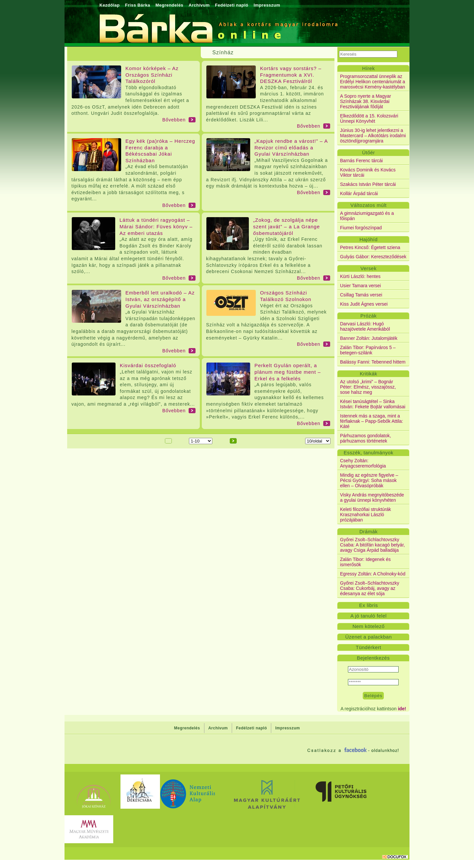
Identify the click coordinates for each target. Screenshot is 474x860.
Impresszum (266, 5)
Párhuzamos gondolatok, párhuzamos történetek (365, 438)
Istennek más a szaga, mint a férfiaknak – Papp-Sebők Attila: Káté (371, 421)
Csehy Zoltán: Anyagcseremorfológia (363, 463)
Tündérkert (369, 647)
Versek (368, 268)
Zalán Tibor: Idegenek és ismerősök (365, 562)
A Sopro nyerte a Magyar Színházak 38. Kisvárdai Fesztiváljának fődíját (365, 101)
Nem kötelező (369, 626)
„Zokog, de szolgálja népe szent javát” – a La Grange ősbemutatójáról (286, 226)
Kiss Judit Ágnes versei (364, 304)
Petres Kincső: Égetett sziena (370, 247)
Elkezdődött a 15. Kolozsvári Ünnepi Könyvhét (369, 118)
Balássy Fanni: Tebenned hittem (373, 362)
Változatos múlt (368, 205)
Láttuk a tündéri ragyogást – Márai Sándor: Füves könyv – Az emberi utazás (156, 226)
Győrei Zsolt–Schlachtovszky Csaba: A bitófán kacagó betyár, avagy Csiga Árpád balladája (372, 545)
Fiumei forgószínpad (361, 227)
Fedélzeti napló (231, 5)
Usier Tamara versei (360, 285)
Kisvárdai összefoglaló (148, 365)
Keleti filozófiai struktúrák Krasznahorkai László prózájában (365, 514)
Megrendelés (169, 5)
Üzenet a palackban (368, 637)
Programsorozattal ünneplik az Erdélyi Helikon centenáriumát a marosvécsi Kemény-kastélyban (372, 81)
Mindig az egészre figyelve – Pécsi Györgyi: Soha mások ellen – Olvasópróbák (369, 480)
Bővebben (174, 119)
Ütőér (368, 152)
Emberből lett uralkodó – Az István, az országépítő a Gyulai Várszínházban (160, 299)
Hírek (368, 68)
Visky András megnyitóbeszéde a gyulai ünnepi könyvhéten (372, 497)
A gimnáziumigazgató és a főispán (367, 216)
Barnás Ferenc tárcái (361, 160)
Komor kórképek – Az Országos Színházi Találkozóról (152, 74)
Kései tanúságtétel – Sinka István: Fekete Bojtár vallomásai (372, 404)
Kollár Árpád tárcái (359, 193)
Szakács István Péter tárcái (368, 184)
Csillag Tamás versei (361, 294)
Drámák (368, 531)
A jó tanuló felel (368, 616)
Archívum (199, 5)
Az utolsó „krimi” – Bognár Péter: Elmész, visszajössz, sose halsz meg (368, 387)
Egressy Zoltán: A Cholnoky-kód (372, 573)
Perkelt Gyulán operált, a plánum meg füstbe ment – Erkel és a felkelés (287, 372)
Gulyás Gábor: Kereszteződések (373, 256)
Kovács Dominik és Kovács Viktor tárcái (368, 172)
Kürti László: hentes (360, 276)
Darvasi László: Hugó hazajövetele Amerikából (365, 326)
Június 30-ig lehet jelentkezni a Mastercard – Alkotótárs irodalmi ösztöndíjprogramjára (373, 135)
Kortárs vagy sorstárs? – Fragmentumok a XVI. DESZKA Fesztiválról (291, 74)
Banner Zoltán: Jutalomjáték (368, 338)
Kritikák (368, 373)
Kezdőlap (109, 5)
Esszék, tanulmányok (368, 452)
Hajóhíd (368, 239)
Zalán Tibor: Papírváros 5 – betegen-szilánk (368, 350)
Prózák (368, 315)
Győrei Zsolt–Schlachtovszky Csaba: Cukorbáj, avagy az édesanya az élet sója (369, 588)
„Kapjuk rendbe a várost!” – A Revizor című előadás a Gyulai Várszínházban (291, 147)
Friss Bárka (137, 5)
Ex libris (368, 605)
